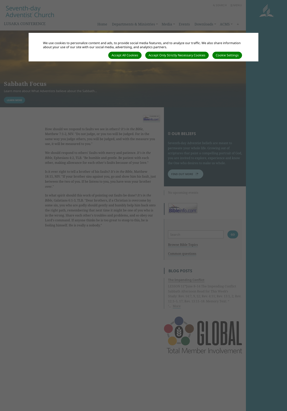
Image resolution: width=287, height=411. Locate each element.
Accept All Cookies (125, 55)
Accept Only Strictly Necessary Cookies (177, 55)
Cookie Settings (227, 55)
